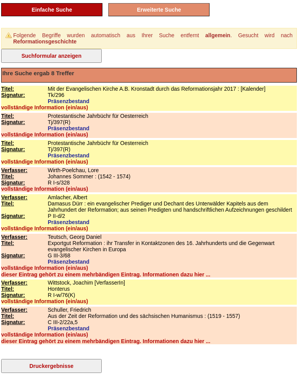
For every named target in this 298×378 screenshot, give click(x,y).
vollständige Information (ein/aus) (44, 107)
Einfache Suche (51, 10)
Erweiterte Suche (159, 10)
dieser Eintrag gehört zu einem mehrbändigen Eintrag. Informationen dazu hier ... (105, 274)
